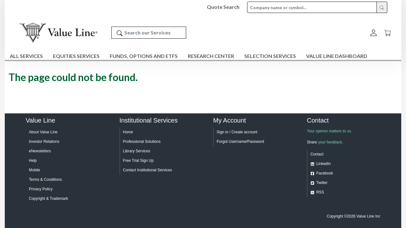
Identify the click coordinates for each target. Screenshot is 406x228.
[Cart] (388, 32)
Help (33, 160)
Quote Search (223, 7)
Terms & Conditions (45, 179)
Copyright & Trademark (48, 198)
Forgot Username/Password (240, 141)
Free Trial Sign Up (138, 160)
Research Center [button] (211, 56)
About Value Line (43, 132)
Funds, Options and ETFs (144, 56)
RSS (320, 192)
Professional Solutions (142, 141)
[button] (373, 32)
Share (312, 142)
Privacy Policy (41, 189)
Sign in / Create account (237, 132)
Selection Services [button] (270, 56)
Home (128, 132)
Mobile (34, 170)
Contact (317, 154)
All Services (26, 56)
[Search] (119, 32)
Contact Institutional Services (147, 170)
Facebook (324, 173)
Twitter (321, 182)
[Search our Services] (148, 33)
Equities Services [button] (76, 56)
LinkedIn (323, 164)
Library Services (136, 151)
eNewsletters (40, 151)
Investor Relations (44, 141)
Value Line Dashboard (336, 56)
